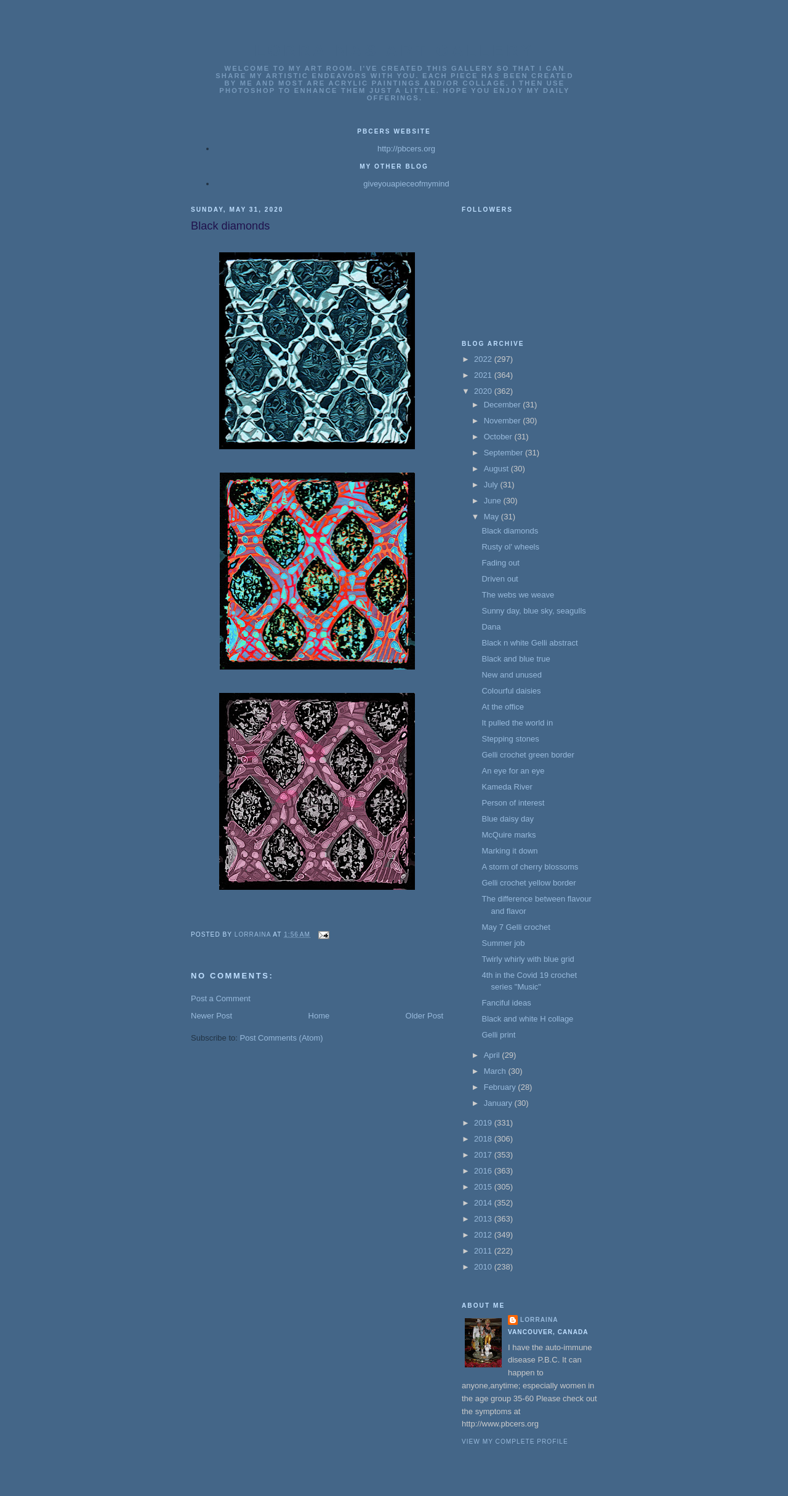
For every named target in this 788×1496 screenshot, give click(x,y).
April (493, 1055)
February (501, 1087)
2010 (484, 1266)
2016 (484, 1170)
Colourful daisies (511, 690)
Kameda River (506, 786)
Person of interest (512, 802)
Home (319, 1015)
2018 (484, 1138)
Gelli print (498, 1034)
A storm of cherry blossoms (529, 866)
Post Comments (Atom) (281, 1037)
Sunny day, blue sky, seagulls (533, 610)
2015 (484, 1186)
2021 (484, 375)
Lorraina (539, 1319)
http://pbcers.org (406, 148)
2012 (484, 1234)
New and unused (511, 674)
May (492, 516)
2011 (484, 1250)
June (494, 500)
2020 (484, 391)
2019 (484, 1122)
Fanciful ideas (506, 1002)
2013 (484, 1218)
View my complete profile (515, 1441)
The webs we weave (517, 594)
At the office (502, 706)
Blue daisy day (507, 818)
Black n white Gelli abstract (529, 642)
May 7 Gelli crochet (515, 927)
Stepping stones (510, 738)
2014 (484, 1202)
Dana (491, 626)
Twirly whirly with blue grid (527, 959)
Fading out (500, 562)
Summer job (503, 943)
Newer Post (211, 1015)
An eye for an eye (512, 770)
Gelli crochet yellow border (528, 882)
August (497, 468)
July (492, 484)
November (503, 420)
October (499, 436)
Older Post (424, 1015)
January (499, 1103)
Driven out (499, 578)
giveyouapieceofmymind (406, 183)
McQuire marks (508, 834)
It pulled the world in (517, 722)
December (503, 404)
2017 (484, 1154)
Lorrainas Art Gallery (394, 50)
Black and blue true (515, 658)
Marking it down (509, 850)
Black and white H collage (527, 1018)
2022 (484, 359)
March (496, 1071)
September (504, 452)
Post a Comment (221, 998)
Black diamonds (509, 530)
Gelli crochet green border (527, 754)
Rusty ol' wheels (510, 546)
